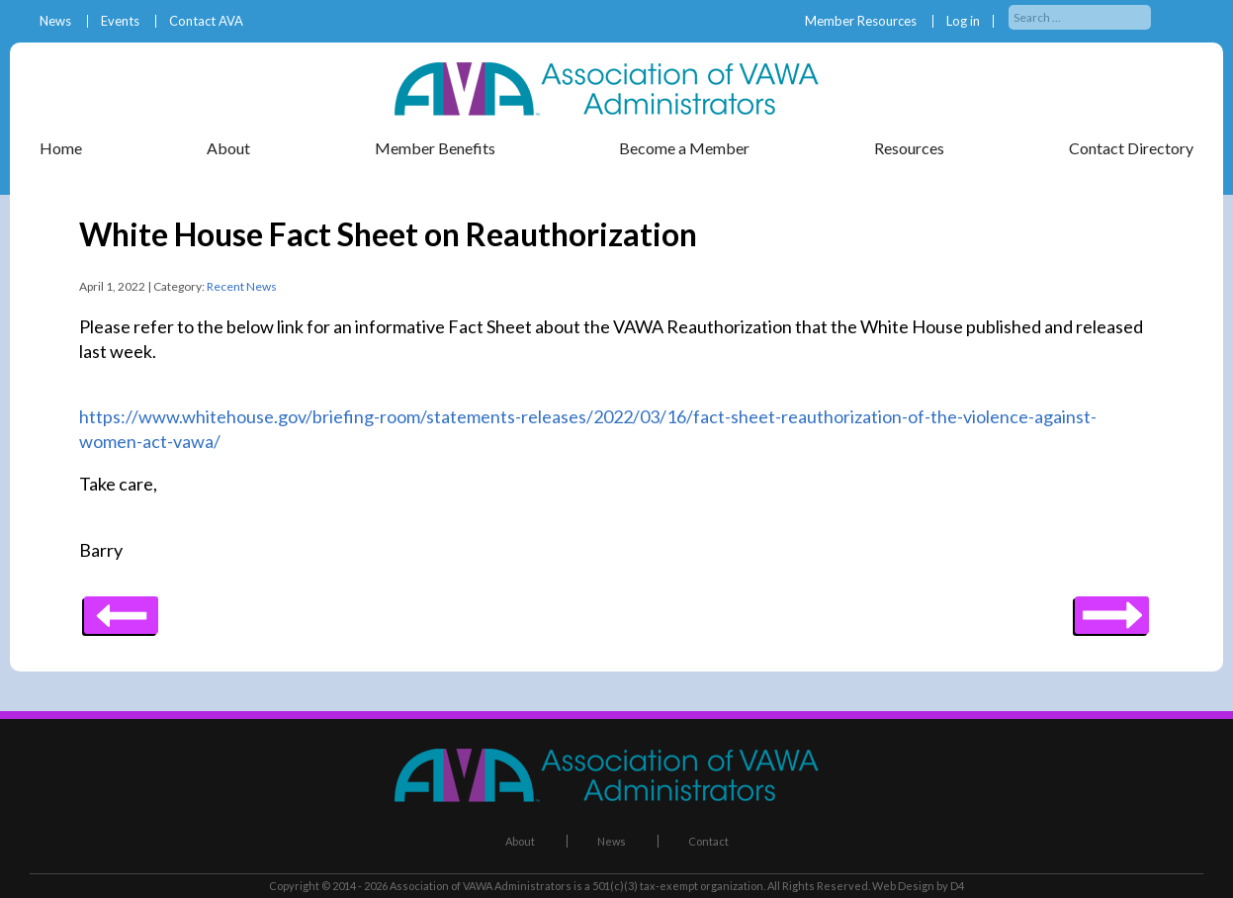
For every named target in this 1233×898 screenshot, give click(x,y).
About (228, 147)
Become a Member (684, 147)
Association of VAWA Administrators (481, 885)
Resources (909, 147)
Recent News (242, 286)
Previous (1112, 608)
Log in (963, 21)
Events (120, 21)
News (55, 21)
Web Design (903, 885)
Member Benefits (435, 147)
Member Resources (861, 21)
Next (121, 608)
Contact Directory (1131, 147)
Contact (708, 841)
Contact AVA (206, 21)
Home (61, 147)
